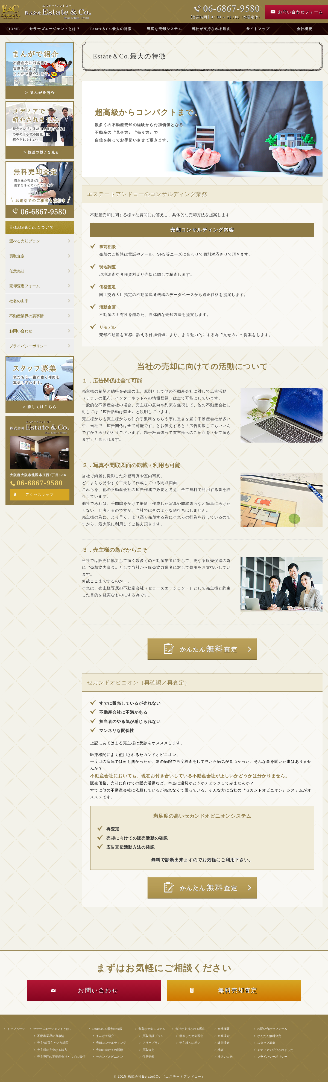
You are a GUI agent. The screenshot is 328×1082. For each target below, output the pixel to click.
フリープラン (151, 1042)
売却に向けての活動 (109, 1049)
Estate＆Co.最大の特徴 (110, 29)
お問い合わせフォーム (272, 1028)
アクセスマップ (39, 495)
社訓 (221, 1049)
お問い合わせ (20, 331)
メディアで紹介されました (275, 1049)
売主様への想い (189, 1042)
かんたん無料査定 (269, 1035)
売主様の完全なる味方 (52, 1049)
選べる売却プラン (24, 241)
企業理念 (224, 1035)
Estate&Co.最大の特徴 (107, 1028)
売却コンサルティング (111, 1042)
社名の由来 (18, 301)
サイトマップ (258, 29)
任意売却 (17, 271)
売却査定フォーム (24, 286)
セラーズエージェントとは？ (54, 29)
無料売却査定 (237, 990)
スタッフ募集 (266, 1042)
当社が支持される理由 (211, 29)
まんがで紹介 (105, 1035)
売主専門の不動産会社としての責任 (61, 1056)
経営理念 (224, 1042)
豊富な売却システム (164, 29)
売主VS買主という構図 (52, 1042)
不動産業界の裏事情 (26, 316)
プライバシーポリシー (28, 346)
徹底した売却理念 (191, 1035)
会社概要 (224, 1028)
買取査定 (17, 256)
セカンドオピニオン (109, 1056)
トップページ (16, 1028)
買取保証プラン (152, 1035)
